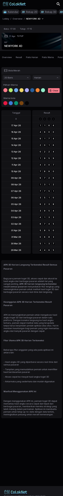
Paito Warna (48, 57)
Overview (7, 57)
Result (19, 57)
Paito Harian (32, 57)
